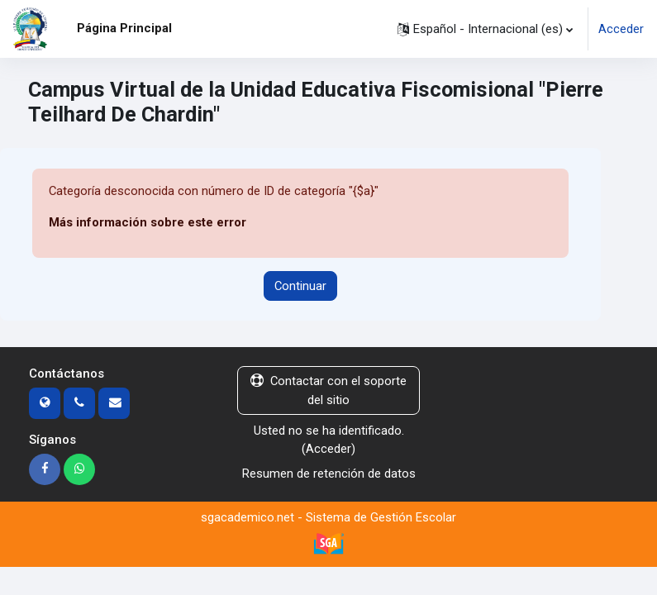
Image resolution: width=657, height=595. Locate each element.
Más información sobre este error (147, 222)
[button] (485, 29)
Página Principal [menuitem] (124, 28)
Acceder (621, 28)
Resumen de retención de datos (329, 473)
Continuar (300, 285)
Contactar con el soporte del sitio (328, 390)
